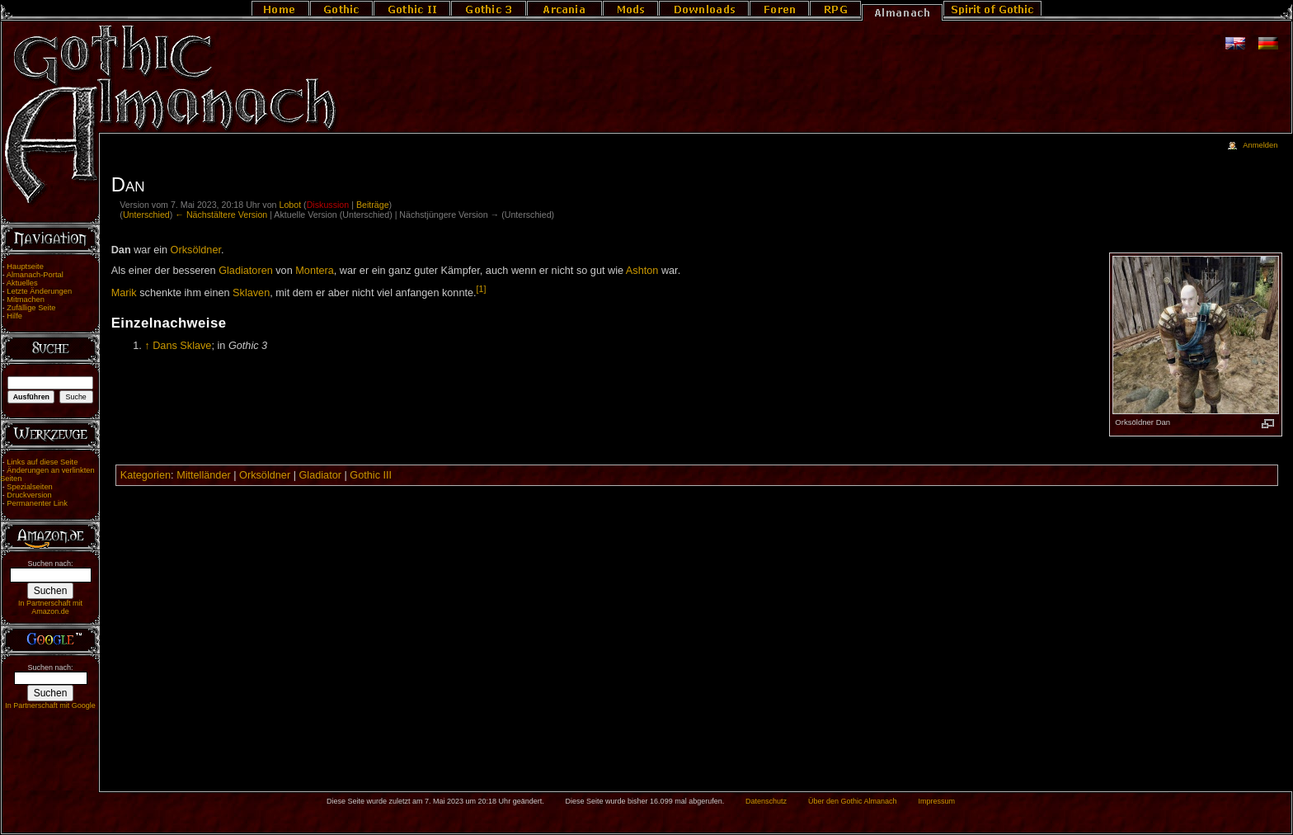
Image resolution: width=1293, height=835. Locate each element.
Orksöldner (196, 250)
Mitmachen (26, 299)
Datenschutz (766, 801)
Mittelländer (203, 475)
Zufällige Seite (31, 308)
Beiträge (372, 205)
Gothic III (371, 475)
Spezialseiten (30, 487)
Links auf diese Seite (42, 462)
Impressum (936, 801)
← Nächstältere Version (221, 214)
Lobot (290, 205)
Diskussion (328, 205)
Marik (124, 293)
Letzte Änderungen (39, 291)
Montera (314, 270)
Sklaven (251, 293)
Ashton (642, 270)
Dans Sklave (182, 345)
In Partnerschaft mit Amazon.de (50, 607)
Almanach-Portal (35, 275)
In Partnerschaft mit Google (50, 705)
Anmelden (1260, 145)
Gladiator (320, 475)
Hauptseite (25, 266)
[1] (482, 289)
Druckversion (29, 495)
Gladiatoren (246, 270)
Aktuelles (22, 283)
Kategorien (145, 475)
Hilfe (14, 316)
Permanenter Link (37, 503)
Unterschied (146, 214)
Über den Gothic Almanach (852, 801)
